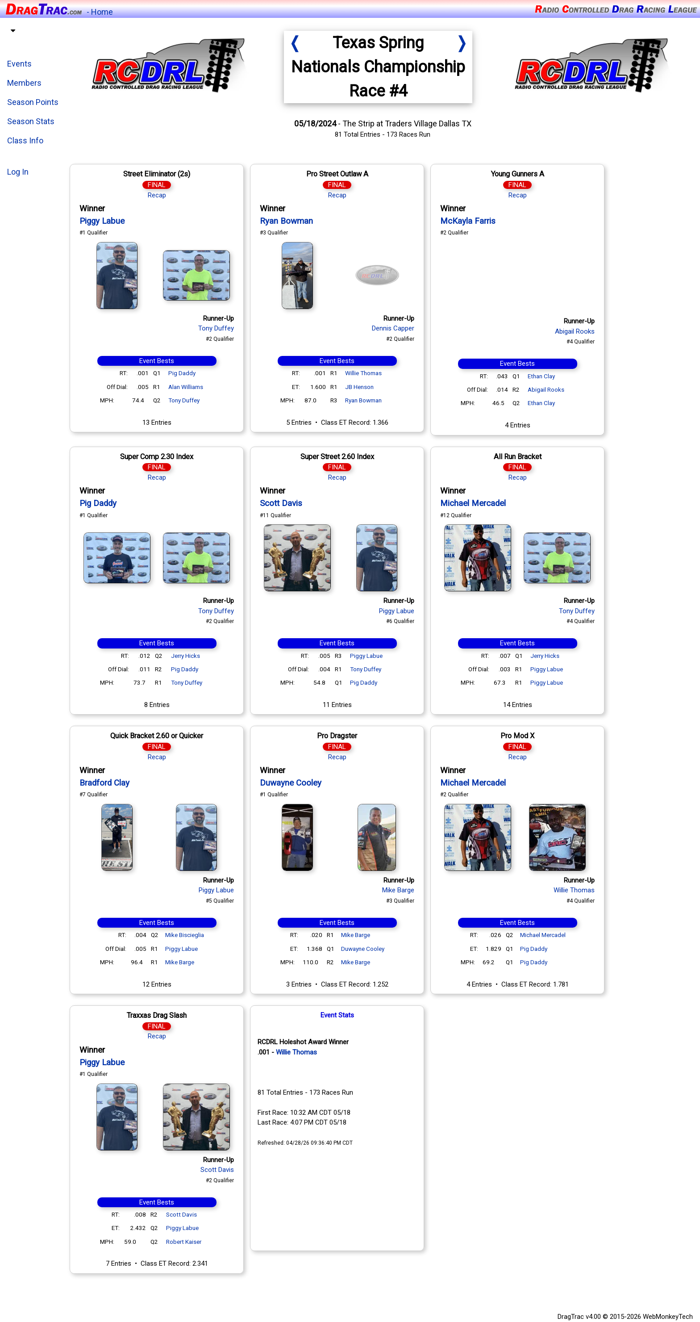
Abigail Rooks (576, 331)
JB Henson (361, 386)
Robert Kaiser (185, 1241)
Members (24, 83)
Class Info (25, 140)
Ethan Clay (543, 376)
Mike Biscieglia (186, 934)
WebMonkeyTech (668, 1317)
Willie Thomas (365, 373)
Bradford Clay (106, 783)
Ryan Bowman (288, 221)
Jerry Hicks (187, 655)
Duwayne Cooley (292, 783)
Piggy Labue (103, 221)
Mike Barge (181, 962)
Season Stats (30, 121)
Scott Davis (283, 503)
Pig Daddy (183, 373)
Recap (159, 195)
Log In (18, 171)
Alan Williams (187, 386)
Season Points (32, 102)
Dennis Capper (395, 328)
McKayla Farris (469, 221)
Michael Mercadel (475, 503)
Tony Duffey (218, 328)
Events (19, 63)
